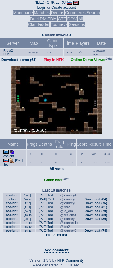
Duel (34, 18)
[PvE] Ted (46, 195)
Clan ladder (39, 24)
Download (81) (95, 207)
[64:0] (27, 211)
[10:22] (28, 199)
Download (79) (95, 211)
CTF (62, 18)
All (80, 18)
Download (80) (95, 215)
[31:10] (28, 222)
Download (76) (95, 203)
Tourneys (59, 24)
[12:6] (27, 203)
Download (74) (95, 230)
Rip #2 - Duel (9, 52)
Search (93, 12)
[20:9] (27, 219)
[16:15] (28, 230)
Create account (63, 7)
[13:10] (28, 215)
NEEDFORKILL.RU (50, 2)
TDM (52, 18)
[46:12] (28, 226)
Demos (57, 12)
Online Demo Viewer (88, 60)
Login (41, 7)
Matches (42, 12)
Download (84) (95, 199)
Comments (75, 12)
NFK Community (70, 260)
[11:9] (27, 207)
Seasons (77, 24)
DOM (72, 18)
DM (43, 18)
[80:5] (27, 195)
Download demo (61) (18, 60)
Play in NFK (54, 60)
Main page (23, 12)
